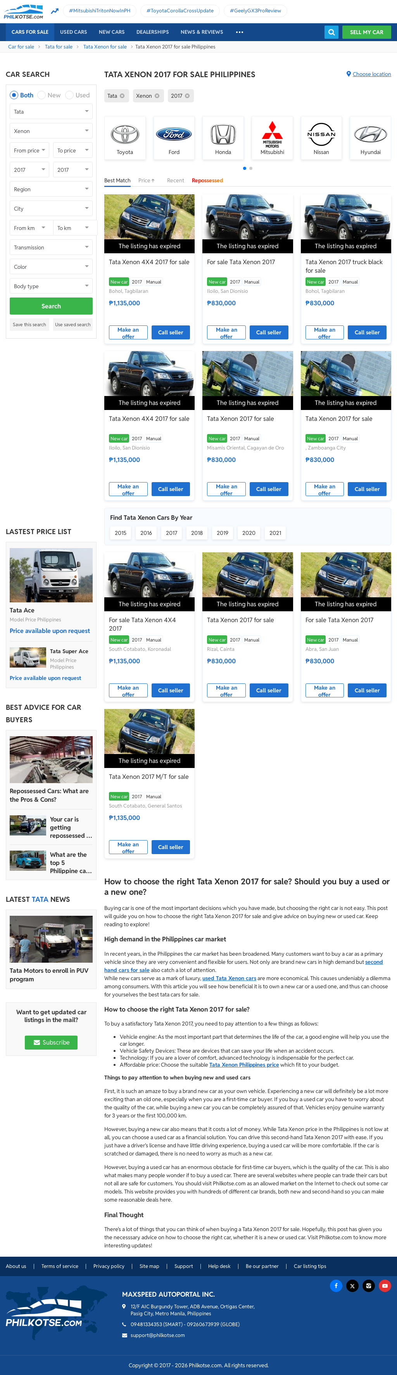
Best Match (117, 180)
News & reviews (202, 32)
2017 (171, 532)
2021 (275, 532)
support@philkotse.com (158, 1335)
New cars (112, 32)
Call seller (170, 332)
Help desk (219, 1266)
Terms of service (59, 1266)
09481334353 (146, 1324)
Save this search (29, 324)
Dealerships (152, 32)
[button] (244, 168)
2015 (120, 532)
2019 (222, 532)
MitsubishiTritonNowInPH (101, 10)
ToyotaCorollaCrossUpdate (182, 10)
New (54, 95)
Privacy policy (108, 1266)
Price (148, 180)
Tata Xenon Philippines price (244, 1064)
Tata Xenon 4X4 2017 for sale (149, 262)
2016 (146, 532)
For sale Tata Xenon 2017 (241, 262)
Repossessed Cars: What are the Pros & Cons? (49, 795)
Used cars (73, 32)
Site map (149, 1266)
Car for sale (21, 46)
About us (16, 1266)
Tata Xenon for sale (105, 46)
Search (51, 306)
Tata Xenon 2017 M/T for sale (149, 777)
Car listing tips (310, 1266)
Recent (175, 180)
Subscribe (51, 1042)
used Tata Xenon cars (229, 978)
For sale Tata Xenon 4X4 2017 (142, 624)
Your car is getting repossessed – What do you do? (70, 827)
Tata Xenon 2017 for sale (240, 419)
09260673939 (203, 1324)
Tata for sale (58, 46)
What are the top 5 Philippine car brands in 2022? (69, 863)
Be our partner (262, 1266)
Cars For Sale (30, 32)
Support (183, 1266)
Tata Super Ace (69, 651)
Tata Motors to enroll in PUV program (49, 975)
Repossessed (207, 180)
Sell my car (366, 32)
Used (83, 95)
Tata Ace (22, 610)
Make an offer (128, 332)
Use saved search (73, 324)
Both (26, 95)
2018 (197, 532)
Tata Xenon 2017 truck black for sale (344, 266)
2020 (248, 532)
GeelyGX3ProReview (257, 10)
